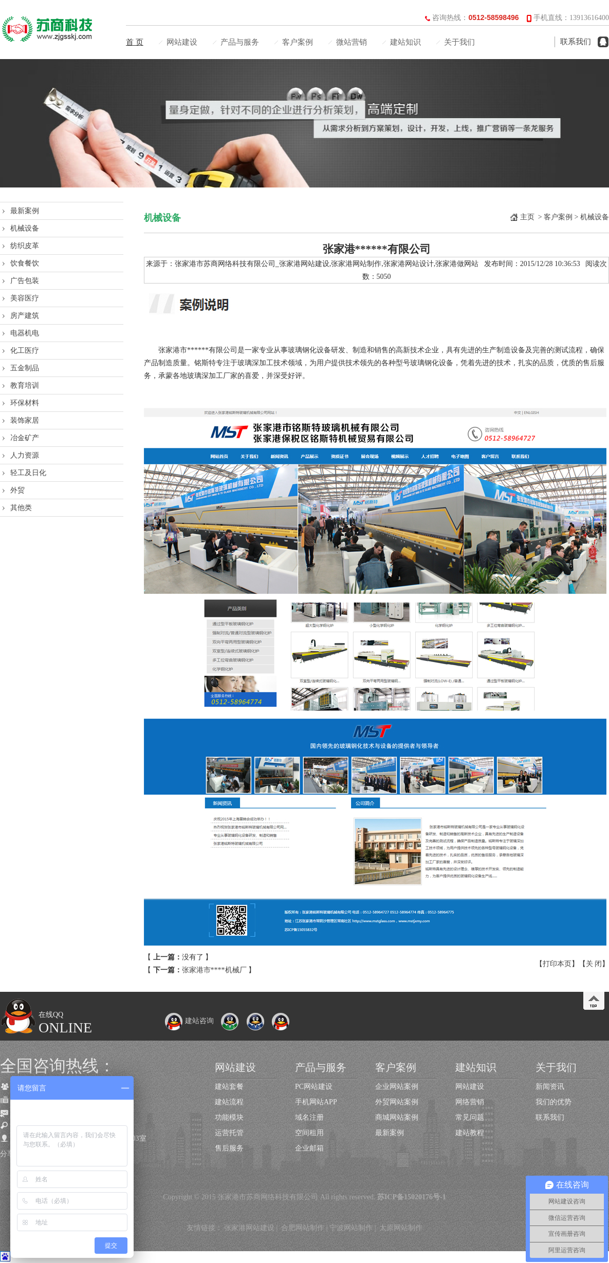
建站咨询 (189, 1021)
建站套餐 (229, 1086)
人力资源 (24, 455)
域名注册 (309, 1117)
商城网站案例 (396, 1117)
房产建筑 (24, 315)
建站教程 (469, 1133)
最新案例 (24, 211)
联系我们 (575, 41)
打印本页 (557, 964)
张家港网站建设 (249, 1228)
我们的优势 (553, 1102)
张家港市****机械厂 (214, 970)
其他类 (21, 508)
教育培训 (24, 385)
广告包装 (24, 281)
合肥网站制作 (302, 1228)
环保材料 (24, 403)
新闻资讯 (550, 1086)
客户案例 (297, 42)
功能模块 (229, 1117)
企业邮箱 (309, 1148)
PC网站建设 (314, 1086)
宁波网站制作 (351, 1228)
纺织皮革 (24, 246)
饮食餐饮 (24, 263)
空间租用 (309, 1133)
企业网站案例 (396, 1086)
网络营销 (469, 1102)
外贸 (17, 490)
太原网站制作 (400, 1228)
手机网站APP (316, 1102)
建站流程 (229, 1102)
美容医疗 (24, 298)
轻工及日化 (28, 473)
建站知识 (405, 42)
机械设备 (24, 228)
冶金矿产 (24, 438)
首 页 (134, 42)
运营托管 (229, 1133)
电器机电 (24, 333)
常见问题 (469, 1117)
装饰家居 (24, 420)
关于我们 (459, 42)
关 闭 (594, 964)
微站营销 (351, 42)
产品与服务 (239, 42)
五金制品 (24, 368)
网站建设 (182, 42)
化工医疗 (24, 350)
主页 (527, 217)
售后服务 (229, 1148)
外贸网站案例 (396, 1102)
